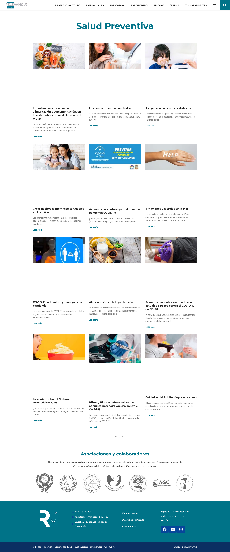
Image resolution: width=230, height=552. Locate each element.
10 (123, 436)
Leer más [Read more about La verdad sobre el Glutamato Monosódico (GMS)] (37, 420)
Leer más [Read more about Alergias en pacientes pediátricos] (150, 126)
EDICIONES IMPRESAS (196, 5)
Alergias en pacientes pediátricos (168, 108)
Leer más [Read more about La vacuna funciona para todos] (93, 126)
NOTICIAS (159, 5)
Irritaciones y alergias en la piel (166, 208)
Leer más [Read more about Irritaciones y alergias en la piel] (150, 226)
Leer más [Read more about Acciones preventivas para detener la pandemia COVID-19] (93, 227)
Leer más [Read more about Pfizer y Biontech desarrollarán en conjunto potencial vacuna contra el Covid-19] (93, 427)
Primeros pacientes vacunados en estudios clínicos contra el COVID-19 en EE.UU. (169, 306)
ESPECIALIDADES (95, 5)
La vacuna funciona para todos (110, 108)
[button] (225, 5)
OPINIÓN (174, 5)
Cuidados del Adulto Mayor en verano (171, 397)
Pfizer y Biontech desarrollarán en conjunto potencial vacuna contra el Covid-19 (113, 406)
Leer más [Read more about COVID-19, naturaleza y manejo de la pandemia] (37, 323)
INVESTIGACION (117, 5)
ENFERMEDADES (139, 5)
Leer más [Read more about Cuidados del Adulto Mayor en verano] (150, 415)
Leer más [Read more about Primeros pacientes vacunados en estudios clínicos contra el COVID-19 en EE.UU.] (150, 327)
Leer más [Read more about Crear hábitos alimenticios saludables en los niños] (37, 230)
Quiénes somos (130, 512)
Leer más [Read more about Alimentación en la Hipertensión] (93, 320)
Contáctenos (129, 526)
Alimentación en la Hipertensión (111, 302)
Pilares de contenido (133, 519)
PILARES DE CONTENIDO (67, 5)
